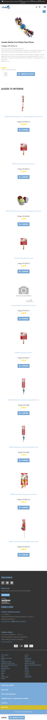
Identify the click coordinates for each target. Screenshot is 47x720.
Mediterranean (5, 668)
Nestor (27, 670)
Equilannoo (28, 658)
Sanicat (27, 673)
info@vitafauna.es (19, 621)
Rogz (2, 673)
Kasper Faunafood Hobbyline (33, 665)
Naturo (27, 668)
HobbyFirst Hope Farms (8, 663)
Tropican (27, 675)
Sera (2, 675)
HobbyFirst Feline (30, 661)
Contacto (4, 703)
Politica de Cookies (7, 685)
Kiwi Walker (4, 666)
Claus (26, 656)
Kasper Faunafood (30, 663)
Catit (2, 656)
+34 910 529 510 (6, 642)
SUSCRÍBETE (5, 595)
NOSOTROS (4, 707)
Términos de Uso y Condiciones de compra (14, 698)
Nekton (3, 670)
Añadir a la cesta (26, 74)
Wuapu (3, 678)
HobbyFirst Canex (6, 661)
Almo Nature (4, 655)
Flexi (2, 660)
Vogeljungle (28, 677)
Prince (3, 671)
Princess (27, 671)
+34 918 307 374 (6, 621)
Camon (27, 655)
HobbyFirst (28, 660)
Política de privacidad (8, 694)
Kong (26, 666)
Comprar (23, 130)
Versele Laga (4, 677)
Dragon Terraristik (6, 658)
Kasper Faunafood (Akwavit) (9, 665)
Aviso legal (4, 689)
